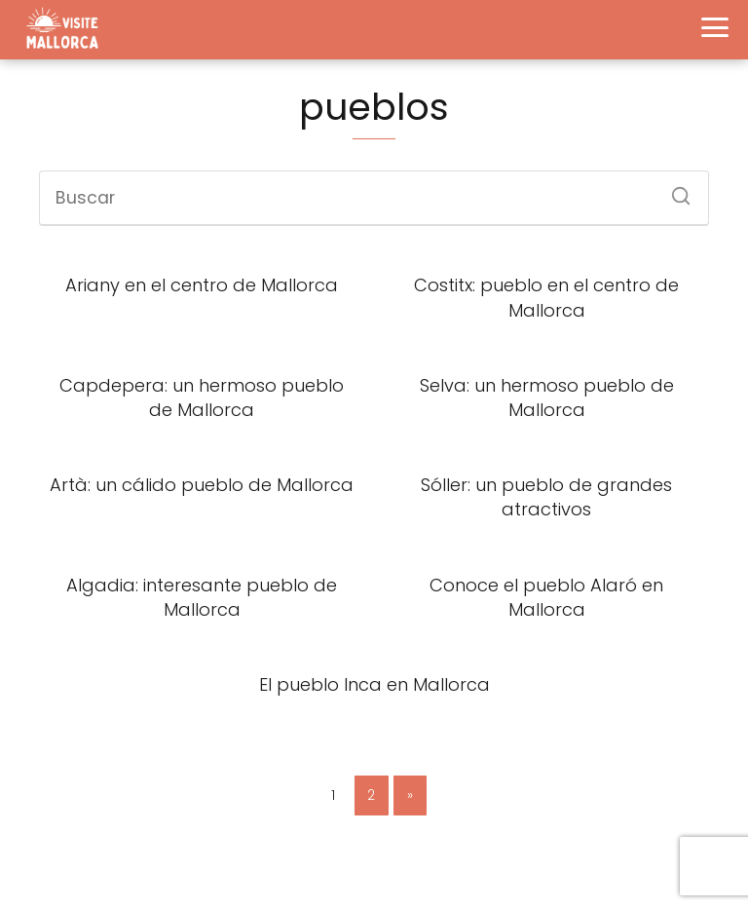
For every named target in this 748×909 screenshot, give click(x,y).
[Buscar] (673, 189)
